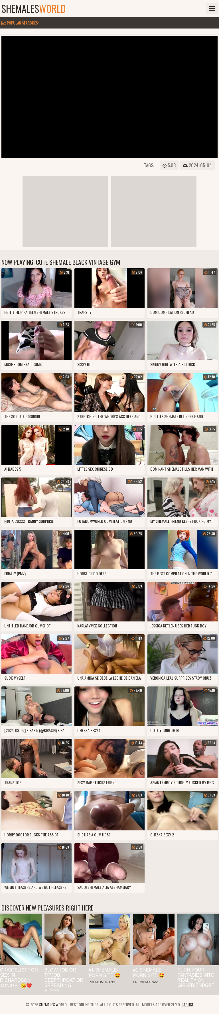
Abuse (188, 1004)
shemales (33, 8)
